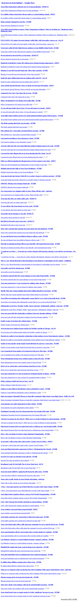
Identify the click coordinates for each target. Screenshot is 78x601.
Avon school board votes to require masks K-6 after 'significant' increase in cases (25, 596)
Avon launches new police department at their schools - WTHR (21, 404)
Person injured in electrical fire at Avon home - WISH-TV (19, 55)
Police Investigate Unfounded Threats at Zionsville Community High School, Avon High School (30, 400)
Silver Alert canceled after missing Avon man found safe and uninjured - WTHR (27, 229)
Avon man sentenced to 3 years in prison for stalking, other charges (21, 287)
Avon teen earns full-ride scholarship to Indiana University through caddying (24, 317)
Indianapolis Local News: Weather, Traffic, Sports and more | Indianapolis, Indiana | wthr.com (29, 309)
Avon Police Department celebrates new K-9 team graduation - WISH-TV (25, 7)
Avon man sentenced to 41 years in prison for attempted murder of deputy (23, 377)
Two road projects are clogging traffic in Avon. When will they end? (21, 195)
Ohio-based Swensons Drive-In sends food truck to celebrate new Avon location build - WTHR (31, 426)
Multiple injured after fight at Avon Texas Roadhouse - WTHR (21, 168)
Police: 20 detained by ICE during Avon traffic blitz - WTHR (20, 100)
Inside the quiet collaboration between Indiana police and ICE (20, 82)
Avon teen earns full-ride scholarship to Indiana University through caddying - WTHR (29, 313)
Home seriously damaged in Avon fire (12, 25)
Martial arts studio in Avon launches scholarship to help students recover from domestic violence (30, 340)
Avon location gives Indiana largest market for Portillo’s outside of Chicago (24, 332)
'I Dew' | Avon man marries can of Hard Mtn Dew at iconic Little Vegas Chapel (25, 490)
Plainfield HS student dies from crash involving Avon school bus (20, 551)
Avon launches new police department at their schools (17, 407)
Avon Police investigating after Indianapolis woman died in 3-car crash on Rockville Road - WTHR (33, 298)
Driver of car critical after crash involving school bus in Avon (19, 370)
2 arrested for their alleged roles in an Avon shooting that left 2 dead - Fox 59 (26, 153)
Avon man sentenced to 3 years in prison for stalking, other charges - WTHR (26, 283)
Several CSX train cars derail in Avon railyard (15, 460)
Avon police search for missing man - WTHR (15, 268)
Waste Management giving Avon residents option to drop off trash (21, 362)
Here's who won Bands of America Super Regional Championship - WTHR (25, 434)
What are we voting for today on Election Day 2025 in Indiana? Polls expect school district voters (31, 573)
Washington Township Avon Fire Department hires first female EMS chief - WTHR (28, 411)
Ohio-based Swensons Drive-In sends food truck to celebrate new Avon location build (27, 430)
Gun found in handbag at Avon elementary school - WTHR (20, 138)
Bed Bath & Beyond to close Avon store (13, 225)
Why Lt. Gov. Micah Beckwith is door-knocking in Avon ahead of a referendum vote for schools (30, 264)
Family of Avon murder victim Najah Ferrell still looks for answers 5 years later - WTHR (30, 343)
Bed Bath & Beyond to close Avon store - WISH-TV (17, 221)
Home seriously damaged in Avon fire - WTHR (16, 22)
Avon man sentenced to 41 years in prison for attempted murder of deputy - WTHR (28, 373)
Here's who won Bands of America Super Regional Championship (21, 438)
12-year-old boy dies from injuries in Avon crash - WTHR (19, 206)
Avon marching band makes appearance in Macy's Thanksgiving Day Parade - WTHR (29, 449)
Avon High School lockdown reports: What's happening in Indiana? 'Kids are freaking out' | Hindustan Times (34, 35)
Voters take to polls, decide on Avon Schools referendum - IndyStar (22, 479)
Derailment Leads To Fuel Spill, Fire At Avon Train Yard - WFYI (22, 464)
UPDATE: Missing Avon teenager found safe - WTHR (18, 183)
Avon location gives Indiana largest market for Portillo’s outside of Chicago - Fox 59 (28, 328)
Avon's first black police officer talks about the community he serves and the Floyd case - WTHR (32, 524)
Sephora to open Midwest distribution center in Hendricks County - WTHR (25, 389)
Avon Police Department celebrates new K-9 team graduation (19, 10)
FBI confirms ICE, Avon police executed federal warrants (18, 134)
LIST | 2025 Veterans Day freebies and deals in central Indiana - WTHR (24, 502)
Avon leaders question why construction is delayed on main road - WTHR (25, 517)
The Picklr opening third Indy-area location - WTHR (18, 123)
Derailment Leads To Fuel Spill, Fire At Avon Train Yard (18, 468)
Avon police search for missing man (12, 272)
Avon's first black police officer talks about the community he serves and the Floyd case (28, 528)
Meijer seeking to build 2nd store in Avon (13, 385)
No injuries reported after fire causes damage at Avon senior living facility (23, 279)
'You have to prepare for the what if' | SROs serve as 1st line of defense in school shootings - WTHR (33, 419)
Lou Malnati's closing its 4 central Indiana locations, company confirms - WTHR (27, 539)
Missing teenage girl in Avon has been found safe (16, 581)
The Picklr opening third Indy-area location (14, 127)
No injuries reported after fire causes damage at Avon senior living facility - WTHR (28, 276)
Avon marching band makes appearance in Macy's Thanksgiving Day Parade (24, 453)
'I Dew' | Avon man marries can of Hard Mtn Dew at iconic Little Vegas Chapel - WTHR (29, 487)
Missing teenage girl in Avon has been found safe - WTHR (19, 577)
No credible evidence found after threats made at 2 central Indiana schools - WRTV (28, 14)
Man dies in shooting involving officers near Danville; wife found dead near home (26, 247)
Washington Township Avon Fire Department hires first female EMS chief (23, 415)
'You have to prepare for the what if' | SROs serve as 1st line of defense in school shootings (28, 423)
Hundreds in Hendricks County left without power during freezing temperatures (25, 67)
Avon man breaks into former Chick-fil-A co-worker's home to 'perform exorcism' (26, 180)
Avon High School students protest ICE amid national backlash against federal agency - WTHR (32, 116)
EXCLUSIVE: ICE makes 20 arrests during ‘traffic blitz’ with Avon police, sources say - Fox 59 (32, 40)
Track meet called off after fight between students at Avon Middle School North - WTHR (30, 48)
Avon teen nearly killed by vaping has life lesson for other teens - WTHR (24, 471)
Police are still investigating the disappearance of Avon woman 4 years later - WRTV (28, 161)
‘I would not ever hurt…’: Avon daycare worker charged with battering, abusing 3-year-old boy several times (34, 257)
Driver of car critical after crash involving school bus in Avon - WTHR (24, 366)
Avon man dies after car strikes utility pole (14, 202)
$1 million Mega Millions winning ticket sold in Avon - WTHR (21, 562)
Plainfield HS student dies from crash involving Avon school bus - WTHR (25, 547)
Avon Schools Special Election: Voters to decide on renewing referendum (23, 89)
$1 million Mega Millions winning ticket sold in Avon (17, 566)
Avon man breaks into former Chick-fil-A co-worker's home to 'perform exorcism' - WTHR (30, 176)
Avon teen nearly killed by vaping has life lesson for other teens (20, 475)
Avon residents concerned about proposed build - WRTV (19, 509)
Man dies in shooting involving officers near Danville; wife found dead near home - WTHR (30, 244)
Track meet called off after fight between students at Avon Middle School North (25, 51)
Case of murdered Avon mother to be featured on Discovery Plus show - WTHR (27, 351)
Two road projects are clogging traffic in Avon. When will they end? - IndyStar (26, 191)
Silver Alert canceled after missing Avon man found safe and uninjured (22, 232)
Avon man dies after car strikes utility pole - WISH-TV (18, 198)
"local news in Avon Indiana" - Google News (18, 3)
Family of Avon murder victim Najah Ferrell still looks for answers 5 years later (25, 347)
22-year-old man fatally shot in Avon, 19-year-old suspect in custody (22, 112)
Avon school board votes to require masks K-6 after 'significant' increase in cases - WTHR (30, 592)
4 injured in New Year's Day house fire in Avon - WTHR (19, 93)
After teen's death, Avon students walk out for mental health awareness (22, 588)
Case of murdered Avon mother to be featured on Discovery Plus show (22, 355)
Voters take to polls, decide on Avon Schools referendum (18, 483)
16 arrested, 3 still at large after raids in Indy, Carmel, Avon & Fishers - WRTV (26, 441)
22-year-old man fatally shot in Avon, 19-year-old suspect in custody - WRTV (26, 108)
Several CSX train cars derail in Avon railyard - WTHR (19, 456)
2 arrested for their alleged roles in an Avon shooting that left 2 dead (21, 157)
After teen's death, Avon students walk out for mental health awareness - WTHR (27, 585)
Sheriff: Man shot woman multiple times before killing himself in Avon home (24, 294)
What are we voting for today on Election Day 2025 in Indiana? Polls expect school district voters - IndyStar (36, 569)
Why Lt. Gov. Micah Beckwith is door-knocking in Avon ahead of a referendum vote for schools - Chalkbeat (36, 261)
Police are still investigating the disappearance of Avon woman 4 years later (24, 165)
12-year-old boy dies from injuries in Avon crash (16, 210)
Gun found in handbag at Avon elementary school (16, 142)
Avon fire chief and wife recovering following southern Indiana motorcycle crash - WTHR (30, 146)
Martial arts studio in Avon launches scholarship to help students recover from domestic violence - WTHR (35, 336)
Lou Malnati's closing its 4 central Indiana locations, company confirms (23, 543)
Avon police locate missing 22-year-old (13, 217)
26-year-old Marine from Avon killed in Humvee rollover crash (20, 240)
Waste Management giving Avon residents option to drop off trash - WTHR (25, 358)
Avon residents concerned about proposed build (15, 513)
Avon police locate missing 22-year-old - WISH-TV (17, 214)
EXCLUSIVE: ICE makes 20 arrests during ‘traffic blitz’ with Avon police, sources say (27, 44)
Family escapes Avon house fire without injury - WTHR (19, 321)
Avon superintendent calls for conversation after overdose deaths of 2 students (25, 536)
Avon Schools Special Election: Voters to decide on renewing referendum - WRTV (27, 85)
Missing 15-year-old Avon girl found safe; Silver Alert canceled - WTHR (24, 70)
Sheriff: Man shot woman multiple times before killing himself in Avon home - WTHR (29, 291)
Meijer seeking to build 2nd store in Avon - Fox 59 (17, 381)
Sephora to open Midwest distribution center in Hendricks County (21, 392)
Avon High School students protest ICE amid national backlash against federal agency (27, 119)
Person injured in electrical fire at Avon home (15, 59)
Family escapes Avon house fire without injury (15, 325)
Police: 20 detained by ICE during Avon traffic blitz (16, 104)
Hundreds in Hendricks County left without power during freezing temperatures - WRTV (30, 63)
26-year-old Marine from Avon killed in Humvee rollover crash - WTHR (24, 236)
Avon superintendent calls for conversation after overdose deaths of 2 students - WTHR (29, 532)
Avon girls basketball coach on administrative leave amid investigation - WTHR (27, 554)
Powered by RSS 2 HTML (69, 599)
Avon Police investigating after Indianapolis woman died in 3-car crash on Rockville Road (28, 302)
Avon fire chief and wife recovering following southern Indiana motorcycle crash (26, 149)
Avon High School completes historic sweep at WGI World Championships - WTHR (28, 494)
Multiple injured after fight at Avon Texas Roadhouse (17, 172)
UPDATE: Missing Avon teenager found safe (14, 187)
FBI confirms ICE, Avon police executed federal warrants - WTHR (22, 131)
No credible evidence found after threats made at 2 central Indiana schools (23, 18)
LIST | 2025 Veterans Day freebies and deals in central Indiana (20, 505)
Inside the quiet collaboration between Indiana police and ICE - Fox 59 (24, 78)
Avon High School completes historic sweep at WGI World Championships (24, 498)
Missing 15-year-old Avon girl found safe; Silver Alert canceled (20, 74)
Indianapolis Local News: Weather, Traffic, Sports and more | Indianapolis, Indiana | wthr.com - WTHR (35, 306)
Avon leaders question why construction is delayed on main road (20, 521)
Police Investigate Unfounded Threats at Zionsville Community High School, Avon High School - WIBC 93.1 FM (37, 396)
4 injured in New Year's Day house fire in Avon (15, 97)
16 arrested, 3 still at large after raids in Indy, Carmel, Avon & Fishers (22, 445)
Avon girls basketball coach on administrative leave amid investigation (22, 558)
